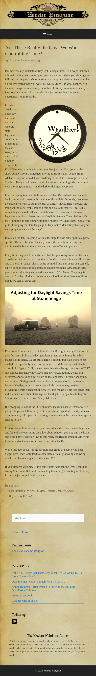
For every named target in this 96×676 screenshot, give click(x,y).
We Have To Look (22, 595)
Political (13, 485)
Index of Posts (20, 532)
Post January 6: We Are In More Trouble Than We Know (41, 490)
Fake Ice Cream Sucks (24, 600)
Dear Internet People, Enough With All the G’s (38, 581)
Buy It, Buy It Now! (20, 496)
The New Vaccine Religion (28, 551)
